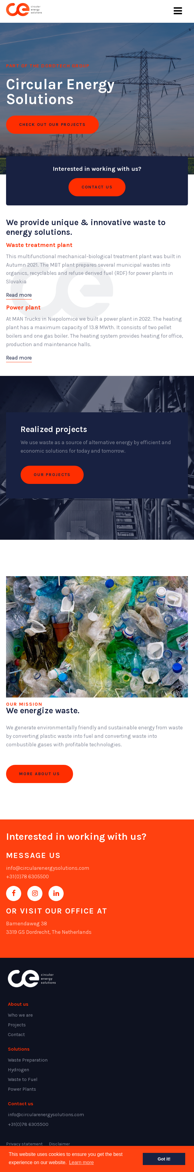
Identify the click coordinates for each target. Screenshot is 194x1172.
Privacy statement (24, 1144)
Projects (17, 1025)
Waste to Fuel (23, 1079)
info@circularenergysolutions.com (47, 868)
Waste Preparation (28, 1060)
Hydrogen (18, 1069)
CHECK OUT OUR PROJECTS (52, 124)
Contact (16, 1034)
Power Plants (22, 1089)
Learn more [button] (81, 1162)
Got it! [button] (164, 1159)
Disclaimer (59, 1144)
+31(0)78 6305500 (27, 876)
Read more (19, 295)
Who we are (20, 1015)
